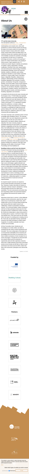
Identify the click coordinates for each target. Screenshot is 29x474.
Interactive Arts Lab (5, 137)
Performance (12, 470)
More (2, 464)
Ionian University (9, 3)
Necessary (6, 470)
